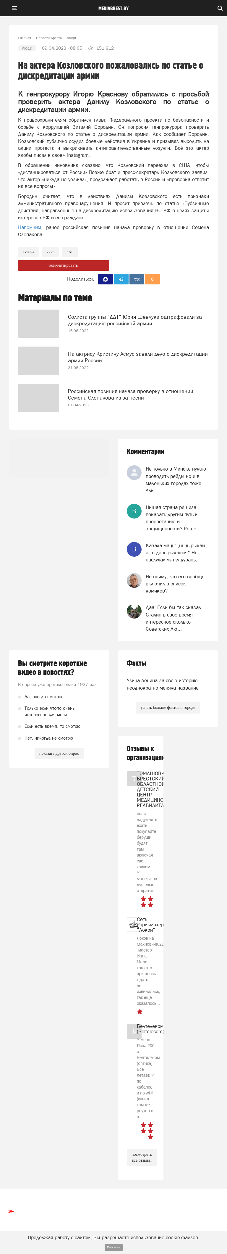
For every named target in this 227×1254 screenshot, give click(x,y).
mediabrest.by (113, 9)
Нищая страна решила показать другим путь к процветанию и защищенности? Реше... (173, 518)
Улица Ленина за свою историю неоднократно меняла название (163, 683)
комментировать (63, 265)
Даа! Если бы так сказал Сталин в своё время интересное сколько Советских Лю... (173, 618)
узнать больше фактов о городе (168, 707)
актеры (28, 252)
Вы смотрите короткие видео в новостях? (52, 668)
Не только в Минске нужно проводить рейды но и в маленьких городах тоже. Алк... (176, 479)
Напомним (29, 227)
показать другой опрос (59, 753)
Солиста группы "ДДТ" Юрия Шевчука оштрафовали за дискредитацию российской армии (135, 320)
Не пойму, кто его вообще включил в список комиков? (175, 584)
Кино (51, 252)
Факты (136, 663)
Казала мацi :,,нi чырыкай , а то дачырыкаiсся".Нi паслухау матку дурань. (177, 553)
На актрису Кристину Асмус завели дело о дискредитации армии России (138, 357)
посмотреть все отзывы (142, 1157)
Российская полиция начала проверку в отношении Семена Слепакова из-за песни (130, 394)
